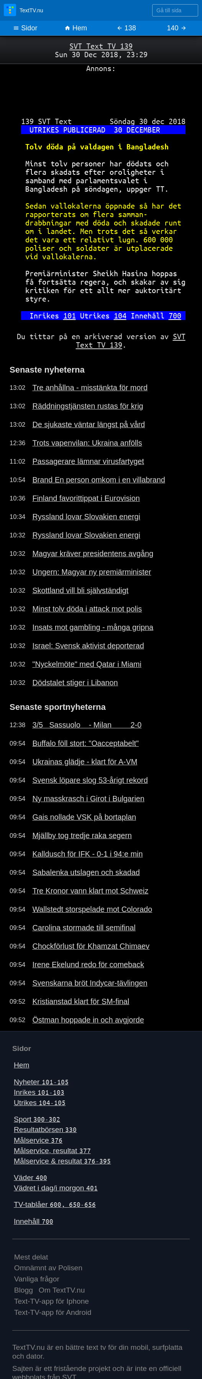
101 (69, 315)
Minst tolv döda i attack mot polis (87, 609)
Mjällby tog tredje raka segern (81, 835)
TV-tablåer (55, 1204)
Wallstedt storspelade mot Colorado (92, 909)
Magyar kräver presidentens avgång (92, 553)
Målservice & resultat (62, 1161)
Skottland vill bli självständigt (80, 590)
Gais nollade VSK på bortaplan (84, 817)
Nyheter (41, 1082)
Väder (30, 1177)
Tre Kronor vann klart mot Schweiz (90, 891)
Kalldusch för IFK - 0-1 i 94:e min (87, 854)
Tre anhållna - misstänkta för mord (90, 387)
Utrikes (40, 1103)
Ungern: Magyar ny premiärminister (91, 572)
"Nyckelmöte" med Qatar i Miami (86, 664)
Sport (37, 1119)
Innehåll (33, 1221)
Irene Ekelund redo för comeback (88, 964)
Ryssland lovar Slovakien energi (86, 516)
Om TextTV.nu (62, 1290)
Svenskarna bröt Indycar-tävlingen (89, 983)
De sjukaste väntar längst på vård (88, 424)
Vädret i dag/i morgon (56, 1188)
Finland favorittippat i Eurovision (86, 498)
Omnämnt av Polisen (48, 1268)
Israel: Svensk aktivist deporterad (88, 645)
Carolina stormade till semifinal (83, 927)
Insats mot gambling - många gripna (92, 627)
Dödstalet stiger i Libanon (75, 682)
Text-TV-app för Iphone (51, 1301)
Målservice (38, 1140)
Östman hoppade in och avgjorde (88, 1020)
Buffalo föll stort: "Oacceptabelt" (85, 743)
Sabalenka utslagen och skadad (86, 872)
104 (120, 315)
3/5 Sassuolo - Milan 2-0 (86, 725)
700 (175, 315)
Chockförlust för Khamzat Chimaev (90, 946)
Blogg (23, 1290)
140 (177, 28)
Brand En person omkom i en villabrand (98, 480)
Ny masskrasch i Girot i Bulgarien (88, 798)
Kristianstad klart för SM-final (80, 1001)
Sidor (25, 28)
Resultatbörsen (45, 1129)
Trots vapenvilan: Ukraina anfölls (87, 443)
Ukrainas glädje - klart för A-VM (84, 761)
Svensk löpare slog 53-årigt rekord (90, 780)
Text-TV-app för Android (53, 1312)
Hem (75, 28)
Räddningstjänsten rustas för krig (87, 406)
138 (126, 28)
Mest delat (31, 1257)
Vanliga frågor (36, 1279)
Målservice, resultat (52, 1151)
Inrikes (39, 1092)
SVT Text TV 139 (101, 45)
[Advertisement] (101, 92)
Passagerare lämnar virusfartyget (88, 461)
